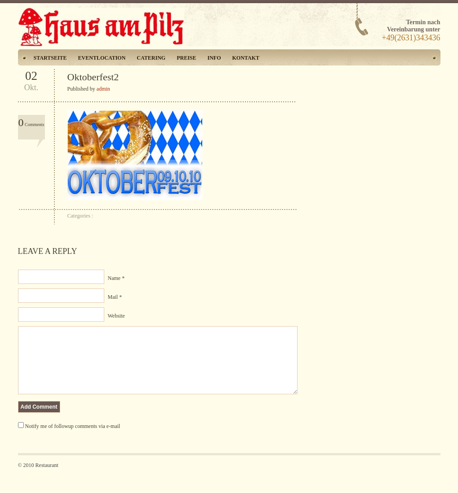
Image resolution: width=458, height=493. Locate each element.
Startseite (50, 58)
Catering (151, 58)
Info (214, 58)
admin (103, 89)
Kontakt (245, 58)
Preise (186, 58)
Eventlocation (102, 58)
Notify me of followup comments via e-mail (72, 439)
